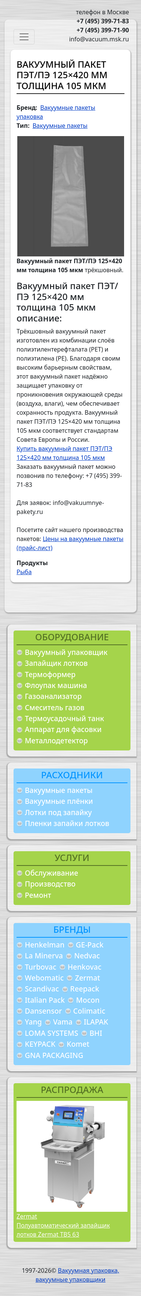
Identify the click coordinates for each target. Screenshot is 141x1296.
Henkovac (85, 967)
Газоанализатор (53, 696)
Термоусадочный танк (64, 718)
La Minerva (44, 955)
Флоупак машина (56, 685)
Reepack (84, 989)
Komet (78, 1044)
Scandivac (42, 989)
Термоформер (50, 674)
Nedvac (87, 955)
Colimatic (89, 1011)
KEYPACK (40, 1044)
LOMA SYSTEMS (51, 1033)
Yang (33, 1022)
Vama (63, 1022)
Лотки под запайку (58, 812)
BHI (95, 1033)
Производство (50, 884)
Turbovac (40, 967)
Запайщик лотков (56, 663)
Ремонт (38, 895)
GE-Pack (90, 945)
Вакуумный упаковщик (66, 652)
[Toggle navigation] (24, 36)
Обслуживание (51, 873)
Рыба (24, 572)
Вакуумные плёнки (59, 801)
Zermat (87, 978)
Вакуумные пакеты (58, 790)
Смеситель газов (55, 707)
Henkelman (45, 945)
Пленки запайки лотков (67, 823)
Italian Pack (45, 1000)
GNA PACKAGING (54, 1055)
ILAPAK (96, 1022)
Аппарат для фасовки (63, 729)
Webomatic (44, 978)
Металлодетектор (56, 740)
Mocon (88, 1000)
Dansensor (43, 1011)
